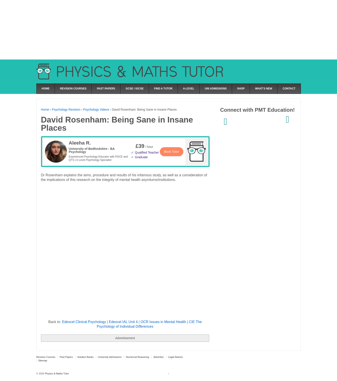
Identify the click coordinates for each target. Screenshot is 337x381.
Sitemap (42, 360)
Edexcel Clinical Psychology (84, 322)
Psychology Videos (96, 109)
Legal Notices (175, 357)
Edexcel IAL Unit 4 (123, 322)
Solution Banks (85, 357)
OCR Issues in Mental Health (163, 322)
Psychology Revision (66, 109)
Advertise (158, 357)
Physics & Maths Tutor (56, 373)
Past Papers (66, 357)
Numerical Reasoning (137, 357)
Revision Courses (45, 357)
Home (45, 109)
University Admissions (109, 357)
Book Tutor (171, 151)
